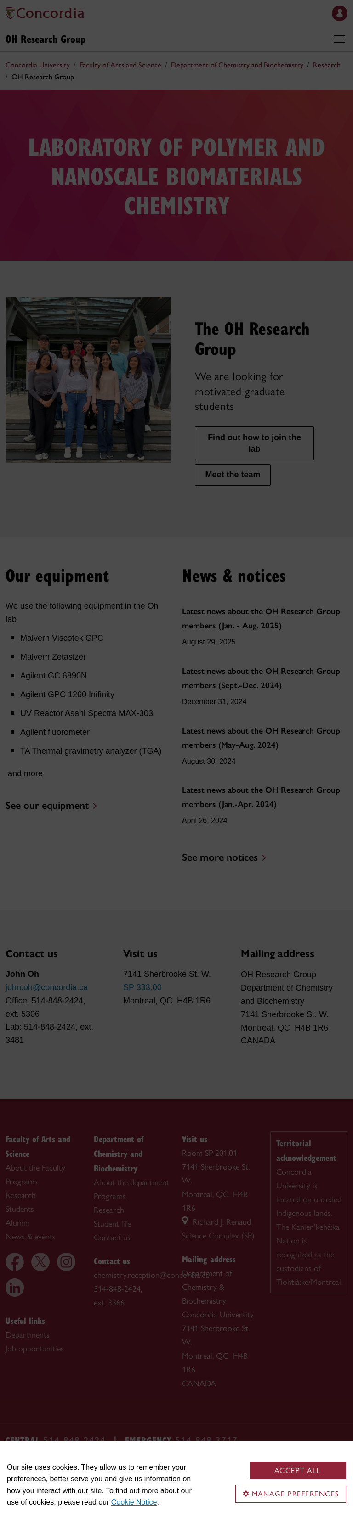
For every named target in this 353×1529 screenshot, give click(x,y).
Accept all (297, 1470)
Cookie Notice (134, 1502)
